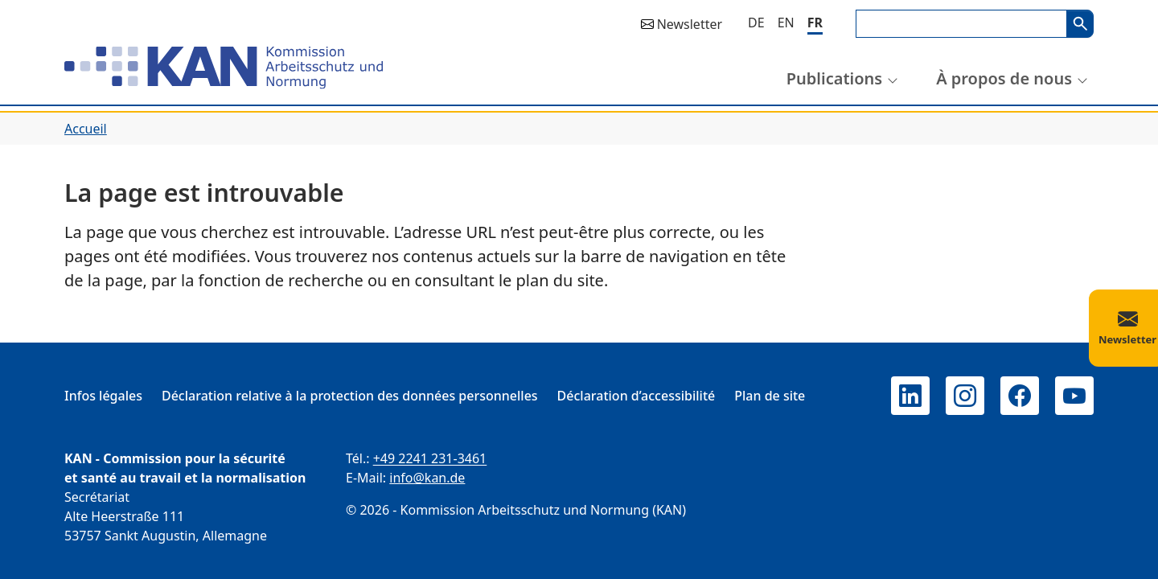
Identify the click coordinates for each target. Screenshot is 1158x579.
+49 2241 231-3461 (430, 458)
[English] (786, 22)
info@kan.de (427, 478)
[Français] (815, 24)
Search (1080, 24)
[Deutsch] (756, 22)
